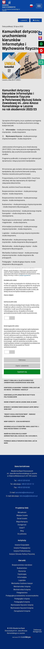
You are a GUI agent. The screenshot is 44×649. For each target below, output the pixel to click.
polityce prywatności (25, 275)
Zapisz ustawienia (21, 366)
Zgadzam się (22, 372)
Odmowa (22, 360)
